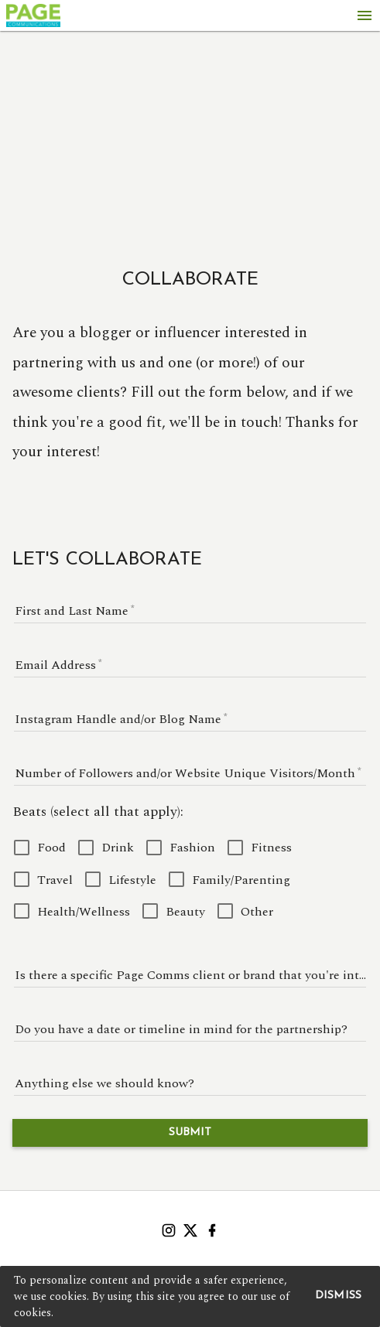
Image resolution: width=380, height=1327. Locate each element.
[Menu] (364, 15)
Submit (190, 1132)
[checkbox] (40, 847)
